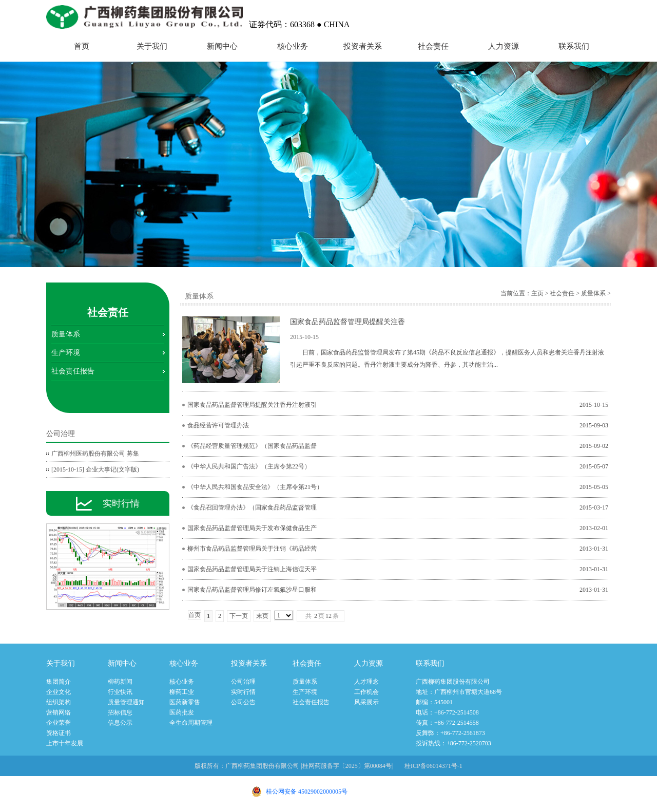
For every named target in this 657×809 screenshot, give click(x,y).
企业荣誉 (58, 722)
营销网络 (58, 712)
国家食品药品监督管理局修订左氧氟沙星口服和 (252, 589)
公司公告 (243, 702)
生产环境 (65, 352)
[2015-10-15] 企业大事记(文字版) (95, 469)
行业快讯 (120, 691)
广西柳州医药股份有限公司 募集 (95, 453)
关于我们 (152, 46)
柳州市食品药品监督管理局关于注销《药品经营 (252, 548)
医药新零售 (184, 702)
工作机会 (366, 691)
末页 (262, 615)
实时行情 (243, 691)
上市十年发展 (64, 743)
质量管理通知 (126, 702)
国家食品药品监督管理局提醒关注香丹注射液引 (252, 404)
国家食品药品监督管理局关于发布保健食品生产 (252, 528)
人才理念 (366, 681)
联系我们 (573, 46)
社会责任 (433, 46)
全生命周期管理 (190, 722)
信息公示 (120, 722)
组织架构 (58, 702)
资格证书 (58, 733)
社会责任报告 (72, 371)
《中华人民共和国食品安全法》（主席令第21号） (255, 487)
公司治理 (243, 681)
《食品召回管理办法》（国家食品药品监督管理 (252, 507)
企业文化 (58, 691)
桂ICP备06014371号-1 (433, 765)
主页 (537, 293)
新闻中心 (222, 46)
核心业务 (292, 46)
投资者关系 (362, 46)
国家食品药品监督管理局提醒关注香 (347, 322)
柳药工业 (181, 691)
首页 (81, 46)
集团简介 (58, 681)
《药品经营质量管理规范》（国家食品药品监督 (252, 445)
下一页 (238, 615)
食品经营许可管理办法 (218, 425)
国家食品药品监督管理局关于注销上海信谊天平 (252, 569)
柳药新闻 (120, 681)
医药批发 (181, 712)
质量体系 (65, 334)
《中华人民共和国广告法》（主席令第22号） (249, 466)
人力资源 (503, 46)
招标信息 (120, 712)
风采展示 (366, 702)
